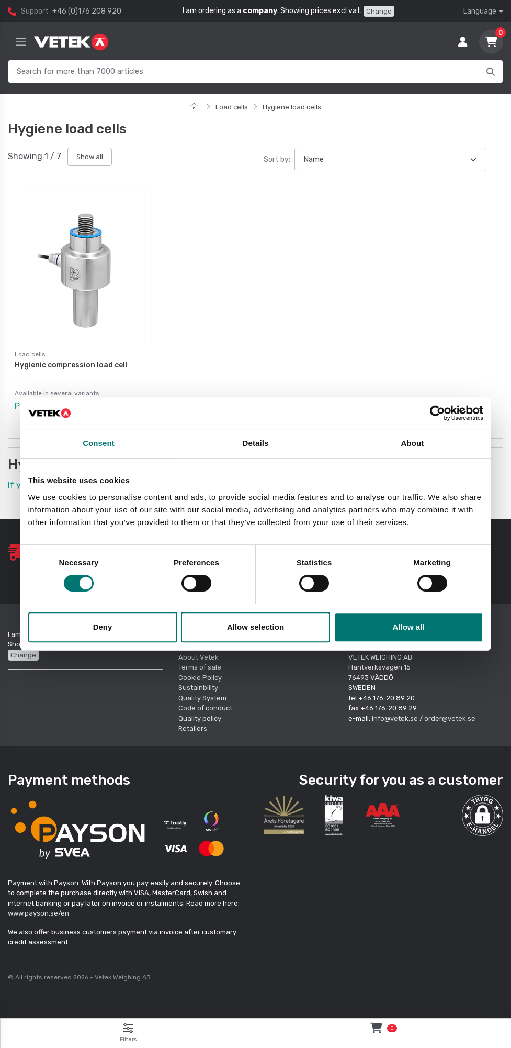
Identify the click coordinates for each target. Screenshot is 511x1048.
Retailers (192, 728)
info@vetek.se (395, 717)
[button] (482, 814)
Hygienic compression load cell (71, 365)
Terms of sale (199, 667)
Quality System (202, 697)
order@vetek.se (449, 717)
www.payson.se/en (38, 913)
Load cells (231, 107)
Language (479, 11)
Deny (102, 626)
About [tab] (412, 443)
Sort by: (277, 159)
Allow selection (255, 626)
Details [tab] (256, 443)
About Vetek (198, 656)
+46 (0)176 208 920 (86, 11)
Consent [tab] (99, 443)
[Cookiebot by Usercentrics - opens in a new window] (437, 413)
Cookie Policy (200, 677)
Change (379, 11)
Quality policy (199, 717)
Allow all (409, 626)
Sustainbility (199, 687)
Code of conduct (205, 707)
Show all (89, 157)
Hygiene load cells (292, 107)
